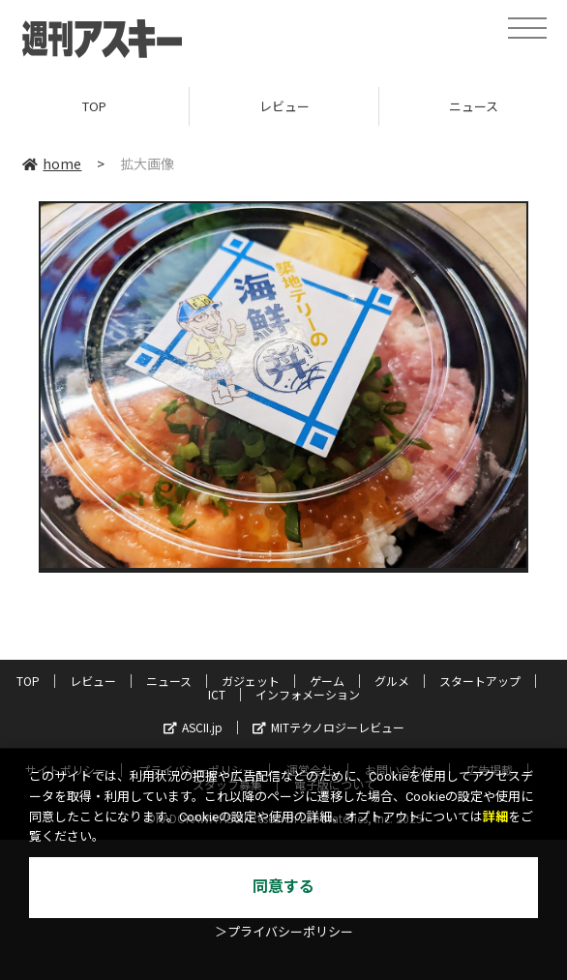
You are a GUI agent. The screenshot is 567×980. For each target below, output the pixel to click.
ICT (216, 694)
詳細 (495, 817)
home (51, 163)
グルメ (391, 680)
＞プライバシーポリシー (284, 932)
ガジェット (251, 680)
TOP (94, 106)
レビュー (284, 106)
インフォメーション (307, 694)
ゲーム (327, 680)
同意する (283, 886)
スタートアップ (480, 680)
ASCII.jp (193, 727)
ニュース (169, 680)
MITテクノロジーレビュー (328, 727)
